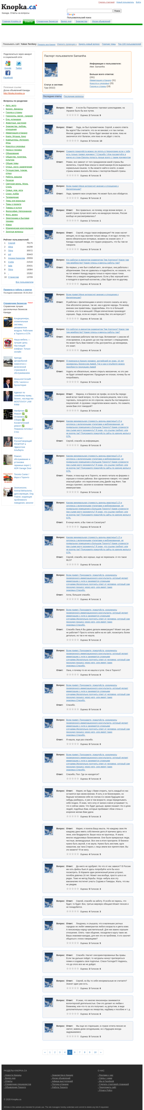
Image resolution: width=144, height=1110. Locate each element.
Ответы (29, 21)
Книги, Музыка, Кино (16, 136)
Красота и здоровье (15, 146)
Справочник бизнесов (47, 21)
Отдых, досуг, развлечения (19, 167)
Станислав (13, 277)
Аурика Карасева (16, 258)
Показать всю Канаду (46, 44)
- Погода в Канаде (60, 1084)
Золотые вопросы (14, 231)
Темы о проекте (13, 204)
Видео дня (66, 21)
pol (9, 254)
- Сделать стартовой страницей (113, 1084)
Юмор (9, 224)
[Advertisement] (72, 33)
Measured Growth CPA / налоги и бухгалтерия (22, 382)
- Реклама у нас (105, 1075)
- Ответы (8, 1081)
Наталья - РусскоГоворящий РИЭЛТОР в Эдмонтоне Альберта (23, 444)
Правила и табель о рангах (17, 289)
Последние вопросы (74, 96)
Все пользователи (24, 282)
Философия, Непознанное (19, 211)
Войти (138, 2)
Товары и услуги (14, 207)
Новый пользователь (125, 2)
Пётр (10, 250)
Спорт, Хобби (12, 194)
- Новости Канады (12, 1075)
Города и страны (14, 112)
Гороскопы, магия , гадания (19, 116)
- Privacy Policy (105, 1090)
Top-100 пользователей (129, 44)
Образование (12, 153)
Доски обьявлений (101, 21)
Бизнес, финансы (14, 109)
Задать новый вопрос (89, 44)
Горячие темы (109, 44)
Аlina (10, 247)
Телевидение (12, 197)
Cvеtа (11, 262)
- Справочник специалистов (17, 1084)
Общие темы (12, 163)
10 (95, 1052)
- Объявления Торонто (15, 1087)
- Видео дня (9, 1078)
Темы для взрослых (15, 201)
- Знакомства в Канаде (62, 1075)
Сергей (11, 243)
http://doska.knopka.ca (14, 93)
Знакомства (81, 21)
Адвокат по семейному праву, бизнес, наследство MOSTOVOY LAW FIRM (23, 398)
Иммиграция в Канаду (16, 133)
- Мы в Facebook (106, 1081)
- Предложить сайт (107, 1087)
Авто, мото (11, 105)
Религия (10, 180)
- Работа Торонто (59, 1087)
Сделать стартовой (107, 2)
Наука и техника (14, 150)
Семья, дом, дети (14, 190)
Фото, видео (12, 214)
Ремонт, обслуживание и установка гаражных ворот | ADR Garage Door (22, 462)
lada (10, 266)
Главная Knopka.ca (11, 21)
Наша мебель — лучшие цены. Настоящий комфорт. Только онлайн (22, 345)
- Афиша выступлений (62, 1081)
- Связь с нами (105, 1078)
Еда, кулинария (13, 119)
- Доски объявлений (60, 1078)
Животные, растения (16, 123)
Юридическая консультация (19, 228)
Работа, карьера (14, 177)
